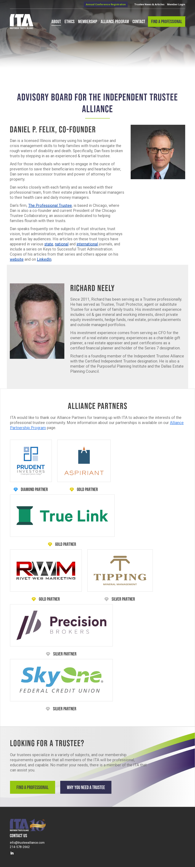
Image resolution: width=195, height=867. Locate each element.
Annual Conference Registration (106, 4)
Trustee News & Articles (149, 4)
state (48, 244)
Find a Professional (33, 787)
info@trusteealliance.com (27, 841)
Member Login (176, 4)
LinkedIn (44, 259)
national (61, 244)
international (87, 244)
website (17, 259)
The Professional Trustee (50, 205)
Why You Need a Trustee (90, 787)
